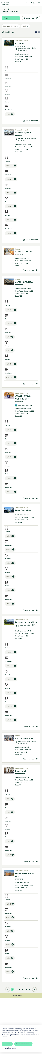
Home (5, 9)
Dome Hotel (20, 771)
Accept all (7, 1044)
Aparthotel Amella (23, 252)
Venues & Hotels (10, 11)
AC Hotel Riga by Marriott (23, 134)
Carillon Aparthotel (24, 738)
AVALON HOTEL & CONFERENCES (22, 397)
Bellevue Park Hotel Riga (26, 622)
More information (12, 1048)
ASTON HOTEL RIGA (24, 282)
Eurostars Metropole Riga (24, 874)
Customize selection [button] (23, 1044)
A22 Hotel (19, 43)
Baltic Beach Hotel (23, 510)
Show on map (20, 995)
